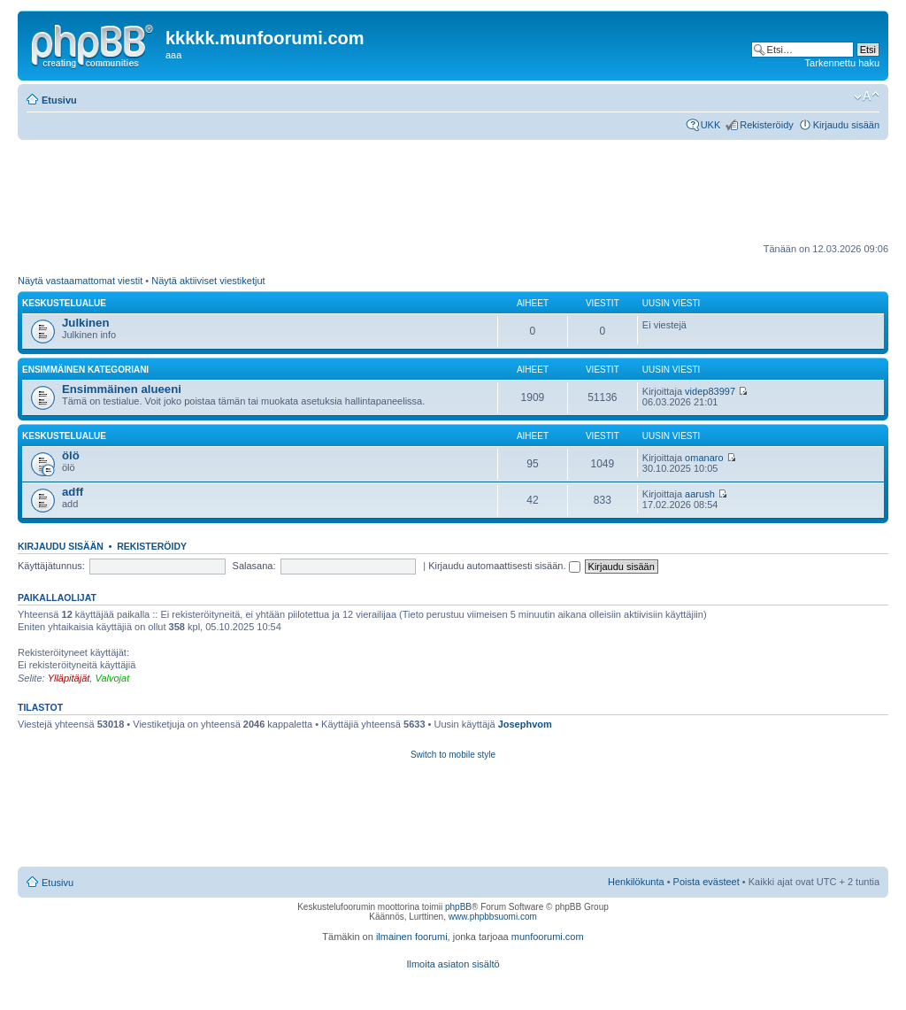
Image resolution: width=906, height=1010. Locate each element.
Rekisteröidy (767, 125)
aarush (700, 494)
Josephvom (525, 724)
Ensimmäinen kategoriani (85, 369)
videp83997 (710, 391)
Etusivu (59, 100)
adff (72, 491)
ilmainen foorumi (412, 936)
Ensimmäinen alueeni (121, 389)
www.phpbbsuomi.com (493, 916)
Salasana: (254, 565)
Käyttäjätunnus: (51, 565)
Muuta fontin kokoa (866, 96)
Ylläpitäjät (69, 678)
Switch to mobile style (453, 754)
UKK (711, 125)
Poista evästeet (706, 881)
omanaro (704, 457)
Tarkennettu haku (842, 63)
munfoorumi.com (547, 936)
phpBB (458, 907)
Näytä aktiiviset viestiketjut (208, 280)
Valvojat (112, 678)
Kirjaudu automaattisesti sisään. (504, 565)
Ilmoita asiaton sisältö (452, 964)
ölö (71, 455)
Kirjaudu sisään (846, 125)
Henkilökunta (636, 881)
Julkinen (86, 322)
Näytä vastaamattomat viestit (80, 280)
